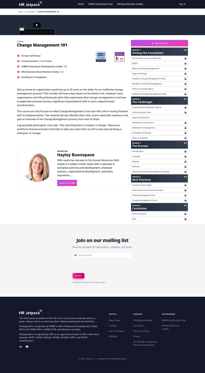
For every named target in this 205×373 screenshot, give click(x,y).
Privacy (136, 336)
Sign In (182, 4)
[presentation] (93, 265)
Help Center (115, 320)
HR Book (113, 336)
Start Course (159, 43)
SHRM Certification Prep (100, 4)
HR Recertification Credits (130, 4)
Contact (113, 325)
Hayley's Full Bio (67, 182)
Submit (78, 275)
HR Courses (30, 12)
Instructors (138, 325)
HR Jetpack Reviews (142, 320)
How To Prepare (117, 331)
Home (81, 4)
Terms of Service (141, 331)
